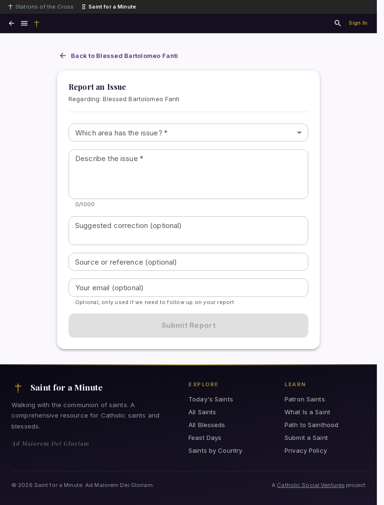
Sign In (358, 22)
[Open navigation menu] (24, 23)
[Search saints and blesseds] (338, 23)
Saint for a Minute (108, 7)
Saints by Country (215, 450)
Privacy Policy (306, 450)
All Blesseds (207, 425)
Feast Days (204, 437)
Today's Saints (210, 399)
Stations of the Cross (41, 7)
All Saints (202, 412)
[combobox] (188, 133)
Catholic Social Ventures (311, 485)
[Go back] (11, 23)
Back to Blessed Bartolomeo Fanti (118, 55)
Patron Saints (305, 399)
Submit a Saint (306, 437)
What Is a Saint (307, 412)
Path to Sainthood (311, 425)
